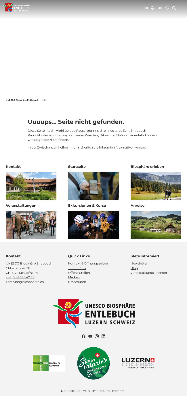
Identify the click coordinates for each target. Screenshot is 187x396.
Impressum (101, 391)
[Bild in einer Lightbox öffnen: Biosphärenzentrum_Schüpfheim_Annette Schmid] (31, 186)
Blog (134, 268)
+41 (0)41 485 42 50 (20, 277)
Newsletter (139, 263)
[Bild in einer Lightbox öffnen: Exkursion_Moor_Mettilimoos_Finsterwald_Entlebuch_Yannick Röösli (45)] (93, 186)
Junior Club (77, 268)
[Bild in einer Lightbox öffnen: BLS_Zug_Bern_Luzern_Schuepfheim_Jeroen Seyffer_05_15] (156, 225)
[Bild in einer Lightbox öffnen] (93, 313)
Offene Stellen (79, 272)
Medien (74, 277)
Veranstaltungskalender (149, 272)
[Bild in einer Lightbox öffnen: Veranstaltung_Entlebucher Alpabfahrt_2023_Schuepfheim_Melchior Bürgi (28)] (31, 225)
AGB (86, 391)
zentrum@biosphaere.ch (25, 282)
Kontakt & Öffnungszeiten (88, 263)
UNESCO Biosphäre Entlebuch (22, 100)
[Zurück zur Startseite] (17, 8)
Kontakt (118, 391)
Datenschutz (71, 391)
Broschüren (77, 282)
